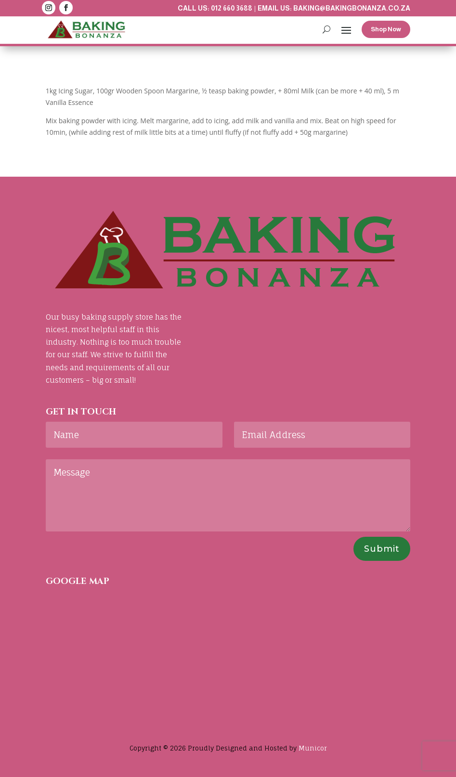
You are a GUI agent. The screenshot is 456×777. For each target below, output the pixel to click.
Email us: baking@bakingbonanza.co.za (334, 8)
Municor (313, 748)
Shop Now (386, 29)
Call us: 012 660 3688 (215, 8)
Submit (382, 549)
